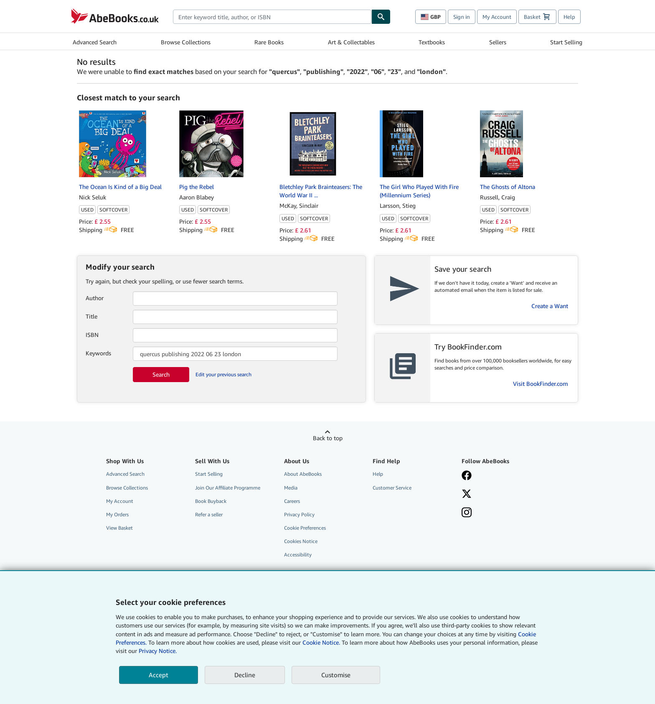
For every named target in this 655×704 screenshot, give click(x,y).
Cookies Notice (300, 541)
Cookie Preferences (305, 528)
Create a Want (549, 305)
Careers (292, 501)
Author (95, 297)
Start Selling (566, 42)
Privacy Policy (299, 514)
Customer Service (392, 488)
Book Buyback (210, 501)
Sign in (461, 16)
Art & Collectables (351, 42)
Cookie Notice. (321, 642)
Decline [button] (244, 674)
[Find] (381, 17)
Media (290, 488)
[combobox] (272, 17)
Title (91, 316)
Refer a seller (209, 514)
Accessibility (298, 554)
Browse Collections (186, 42)
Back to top (328, 437)
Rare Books (269, 42)
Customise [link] (335, 674)
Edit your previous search (223, 374)
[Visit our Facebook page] (500, 476)
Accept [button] (158, 674)
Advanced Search (95, 42)
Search (161, 374)
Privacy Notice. (158, 650)
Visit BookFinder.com (540, 383)
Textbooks (432, 42)
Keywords (98, 353)
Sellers (497, 42)
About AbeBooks (303, 474)
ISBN (92, 334)
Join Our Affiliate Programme (227, 488)
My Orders (117, 514)
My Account (496, 16)
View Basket (119, 528)
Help (569, 16)
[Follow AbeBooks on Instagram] (500, 513)
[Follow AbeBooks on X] (500, 494)
